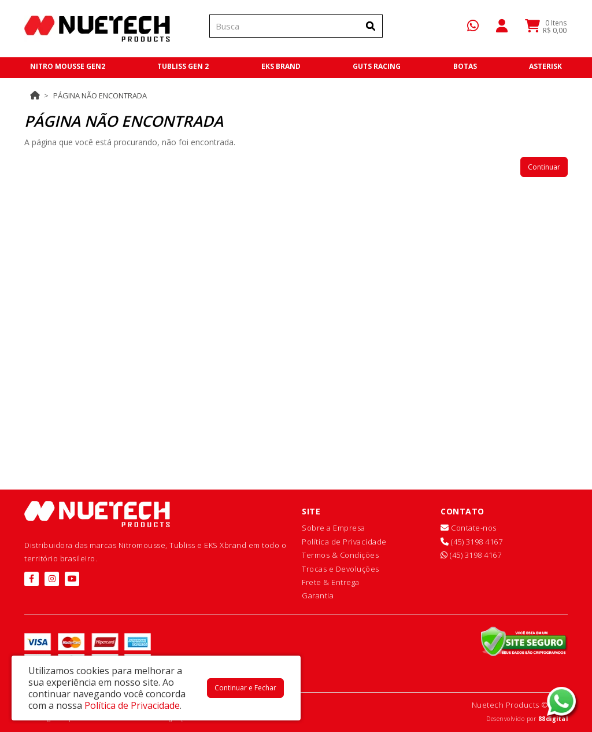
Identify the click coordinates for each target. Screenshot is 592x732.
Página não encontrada (100, 95)
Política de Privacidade (344, 541)
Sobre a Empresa (333, 528)
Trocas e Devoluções (340, 569)
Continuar (544, 167)
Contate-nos (469, 528)
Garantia (318, 595)
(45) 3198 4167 (471, 541)
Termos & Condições (340, 555)
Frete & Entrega (331, 582)
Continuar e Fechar (245, 688)
